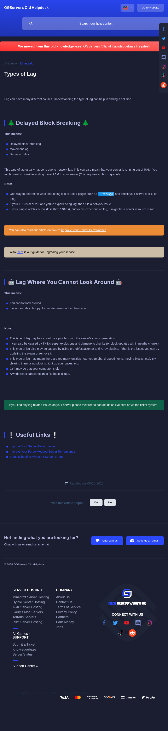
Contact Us (64, 602)
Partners (62, 617)
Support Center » (25, 666)
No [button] (110, 502)
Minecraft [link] (26, 63)
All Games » (22, 633)
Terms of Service (68, 607)
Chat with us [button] (110, 540)
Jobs (59, 627)
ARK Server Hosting (27, 607)
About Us (63, 597)
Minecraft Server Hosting (31, 597)
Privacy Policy (66, 612)
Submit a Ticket (24, 644)
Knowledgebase (24, 649)
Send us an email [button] (147, 540)
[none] (26, 8)
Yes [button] (96, 502)
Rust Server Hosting (27, 622)
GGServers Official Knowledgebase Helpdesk (116, 46)
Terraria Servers (24, 617)
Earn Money (65, 622)
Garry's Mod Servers (28, 612)
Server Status (23, 654)
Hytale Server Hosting (29, 602)
